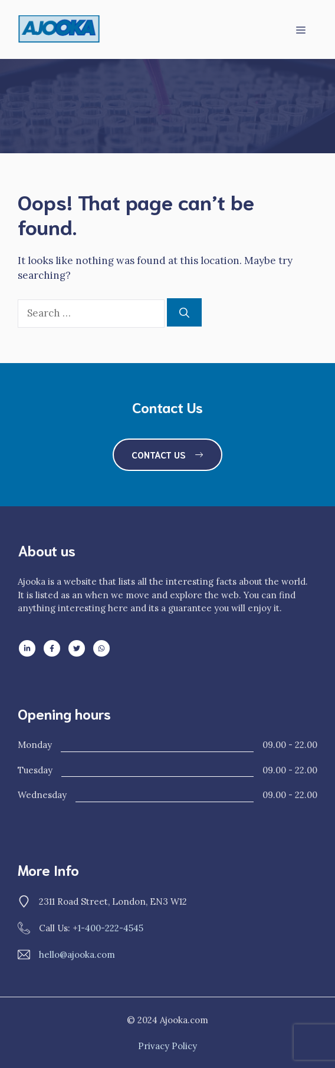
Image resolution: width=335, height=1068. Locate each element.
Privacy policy (167, 1045)
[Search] (184, 312)
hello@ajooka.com (77, 954)
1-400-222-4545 (110, 928)
